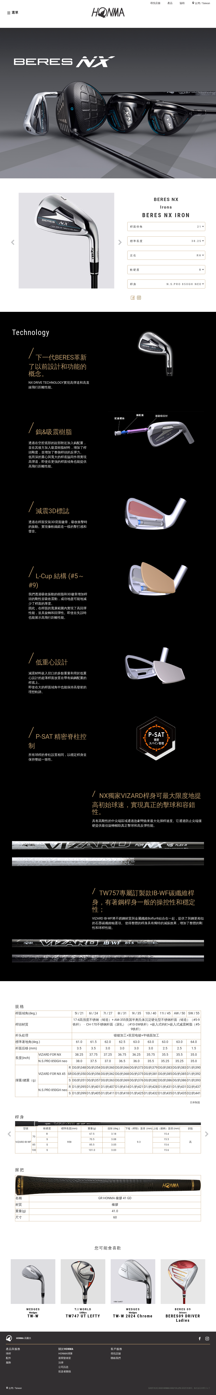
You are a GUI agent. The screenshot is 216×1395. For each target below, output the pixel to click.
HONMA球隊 (65, 1353)
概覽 (9, 23)
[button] (13, 237)
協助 (182, 3)
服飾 (8, 1362)
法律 (60, 1362)
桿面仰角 (167, 226)
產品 (169, 3)
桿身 (167, 284)
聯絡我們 (116, 1358)
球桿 (148, 23)
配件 (8, 1358)
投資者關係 (64, 1371)
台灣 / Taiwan (202, 3)
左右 (167, 255)
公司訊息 (63, 1367)
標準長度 (167, 241)
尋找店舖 (155, 3)
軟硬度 (167, 269)
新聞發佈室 (64, 1358)
